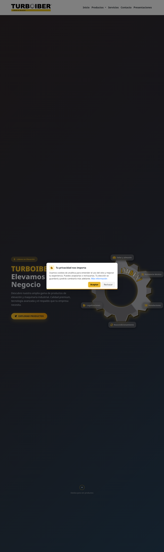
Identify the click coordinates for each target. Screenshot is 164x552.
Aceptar (94, 284)
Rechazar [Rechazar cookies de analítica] (108, 284)
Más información (99, 278)
